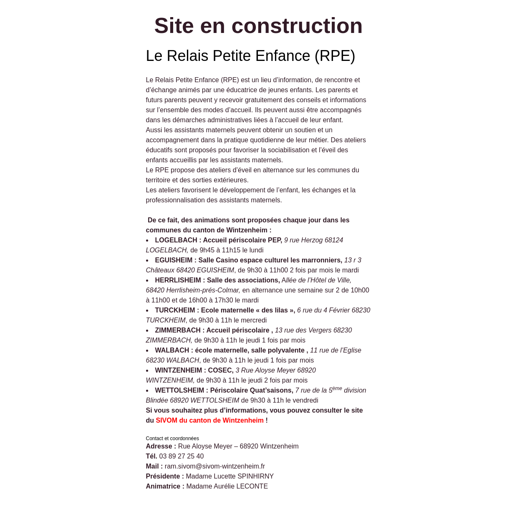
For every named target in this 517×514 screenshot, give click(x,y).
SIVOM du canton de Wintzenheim (210, 420)
